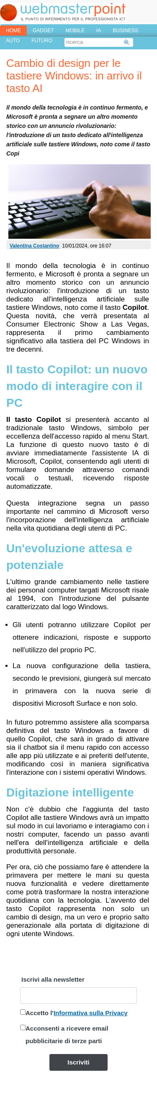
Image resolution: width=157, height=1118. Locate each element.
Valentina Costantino (34, 246)
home (13, 30)
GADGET (43, 30)
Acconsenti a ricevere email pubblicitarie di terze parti (67, 1034)
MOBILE (75, 30)
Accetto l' (77, 1012)
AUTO (13, 40)
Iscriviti (78, 1062)
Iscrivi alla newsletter (53, 979)
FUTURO (41, 40)
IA (98, 30)
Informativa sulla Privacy (91, 1012)
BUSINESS (125, 30)
